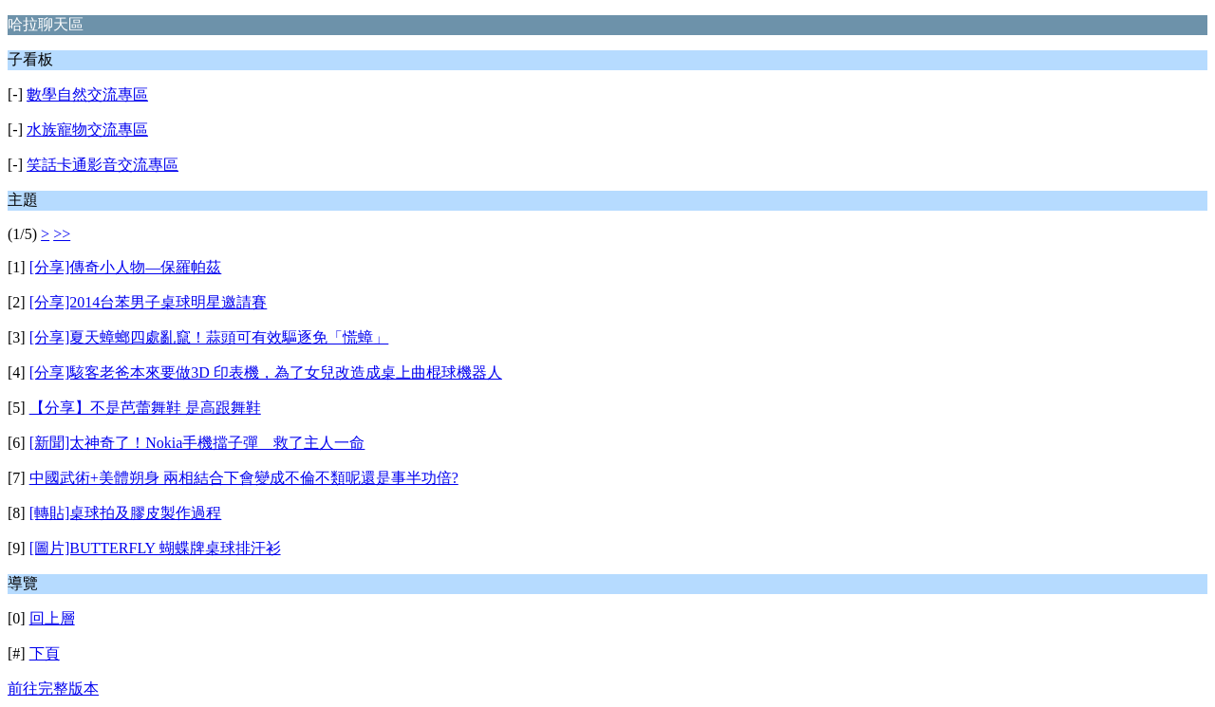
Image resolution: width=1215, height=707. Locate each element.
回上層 (52, 618)
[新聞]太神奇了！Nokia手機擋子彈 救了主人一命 (197, 443)
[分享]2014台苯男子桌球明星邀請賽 (148, 302)
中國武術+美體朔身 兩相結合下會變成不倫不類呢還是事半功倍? (243, 478)
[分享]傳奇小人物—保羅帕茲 (125, 267)
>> (61, 234)
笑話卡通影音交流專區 (102, 165)
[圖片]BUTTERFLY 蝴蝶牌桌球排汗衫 (155, 548)
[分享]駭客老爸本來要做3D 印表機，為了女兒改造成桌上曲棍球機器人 (265, 372)
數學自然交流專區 (87, 94)
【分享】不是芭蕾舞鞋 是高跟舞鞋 (145, 408)
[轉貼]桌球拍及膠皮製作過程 (125, 513)
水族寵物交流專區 (87, 129)
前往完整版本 (53, 688)
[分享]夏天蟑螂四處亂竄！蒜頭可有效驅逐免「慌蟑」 (209, 337)
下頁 (44, 653)
